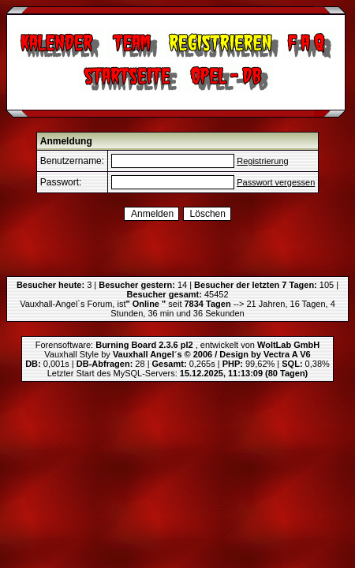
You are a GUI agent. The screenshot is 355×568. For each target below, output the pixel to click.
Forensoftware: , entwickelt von (178, 344)
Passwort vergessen (276, 182)
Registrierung (262, 161)
